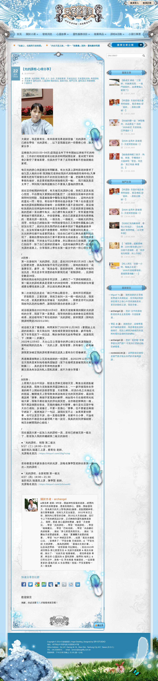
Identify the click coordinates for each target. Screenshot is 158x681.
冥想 (43, 78)
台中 (53, 78)
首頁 (19, 34)
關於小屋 (32, 34)
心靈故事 (62, 34)
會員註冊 (147, 3)
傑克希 (28, 78)
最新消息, (64, 81)
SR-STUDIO (99, 641)
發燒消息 (47, 34)
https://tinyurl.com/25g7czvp (55, 453)
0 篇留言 (28, 83)
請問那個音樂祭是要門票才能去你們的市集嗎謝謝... (127, 356)
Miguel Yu (115, 295)
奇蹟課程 (95, 78)
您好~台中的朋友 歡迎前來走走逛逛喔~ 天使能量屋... (126, 314)
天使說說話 (72, 78)
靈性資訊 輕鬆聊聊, (86, 81)
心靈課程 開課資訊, (51, 81)
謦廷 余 (114, 324)
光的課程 (36, 78)
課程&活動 (117, 34)
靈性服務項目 (81, 34)
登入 (38, 602)
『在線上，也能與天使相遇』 (30, 46)
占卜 (48, 78)
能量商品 (100, 34)
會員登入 (134, 3)
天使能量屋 (61, 78)
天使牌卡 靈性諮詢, (33, 81)
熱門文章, (73, 81)
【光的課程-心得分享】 (37, 69)
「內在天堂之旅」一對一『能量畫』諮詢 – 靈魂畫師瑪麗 (74, 46)
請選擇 (128, 45)
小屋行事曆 (135, 34)
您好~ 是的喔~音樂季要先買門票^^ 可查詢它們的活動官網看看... (127, 343)
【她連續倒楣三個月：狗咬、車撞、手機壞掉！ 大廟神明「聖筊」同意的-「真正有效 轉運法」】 (132, 161)
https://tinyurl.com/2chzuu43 (55, 484)
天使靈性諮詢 (84, 78)
